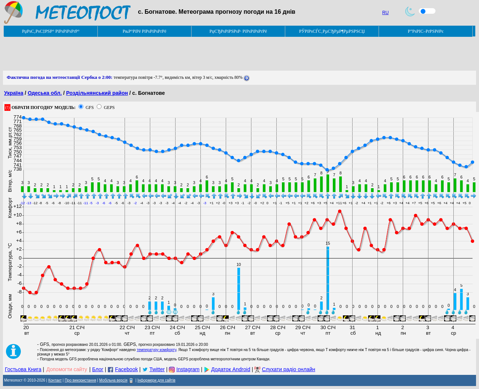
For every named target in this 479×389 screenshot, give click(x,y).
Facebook (126, 369)
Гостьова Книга (23, 369)
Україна (13, 93)
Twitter (157, 369)
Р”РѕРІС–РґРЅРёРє (425, 31)
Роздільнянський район (97, 93)
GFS (90, 107)
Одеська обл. (45, 93)
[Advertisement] (138, 54)
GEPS (109, 107)
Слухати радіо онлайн (288, 369)
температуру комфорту (156, 350)
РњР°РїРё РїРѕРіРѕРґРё (144, 31)
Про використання (80, 380)
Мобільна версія (113, 380)
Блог (97, 369)
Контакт (55, 380)
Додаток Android (230, 369)
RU (385, 12)
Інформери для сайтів (157, 380)
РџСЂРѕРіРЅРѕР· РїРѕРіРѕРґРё (238, 31)
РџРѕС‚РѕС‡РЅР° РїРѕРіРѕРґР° (51, 31)
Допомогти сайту (66, 369)
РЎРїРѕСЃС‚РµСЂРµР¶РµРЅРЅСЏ (332, 31)
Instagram (187, 369)
